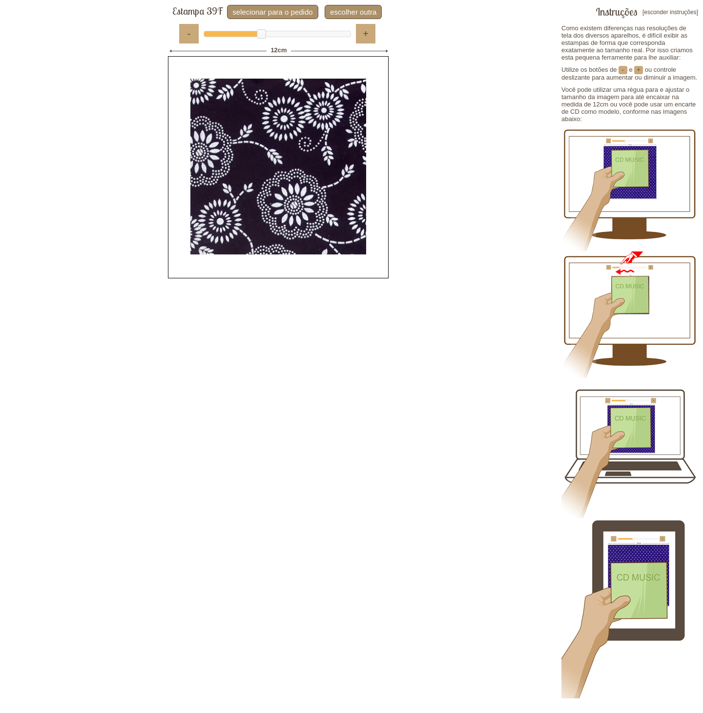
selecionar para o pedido (272, 12)
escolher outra (353, 12)
